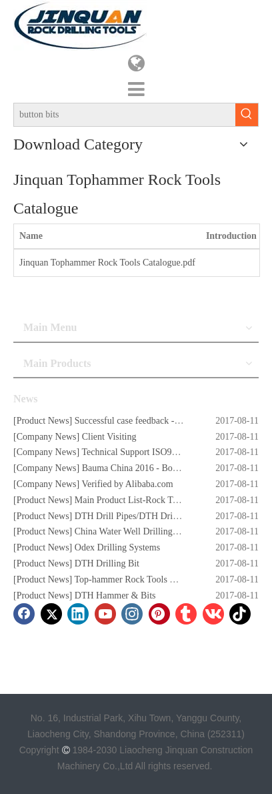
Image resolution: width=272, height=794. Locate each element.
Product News (43, 421)
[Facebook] (24, 614)
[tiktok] (240, 614)
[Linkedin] (78, 614)
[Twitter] (51, 614)
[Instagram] (132, 614)
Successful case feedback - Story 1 (139, 421)
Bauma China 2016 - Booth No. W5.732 (157, 468)
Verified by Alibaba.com (127, 484)
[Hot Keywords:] (246, 114)
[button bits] (124, 114)
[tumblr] (186, 614)
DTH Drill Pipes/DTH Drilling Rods (143, 516)
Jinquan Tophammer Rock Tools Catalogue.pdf (107, 263)
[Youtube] (105, 614)
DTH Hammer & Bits (115, 595)
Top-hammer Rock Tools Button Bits (144, 579)
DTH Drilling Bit (107, 563)
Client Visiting (109, 437)
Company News (47, 437)
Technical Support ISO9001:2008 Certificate (165, 452)
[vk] (213, 614)
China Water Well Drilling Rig (132, 531)
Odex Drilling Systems (117, 547)
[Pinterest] (159, 614)
